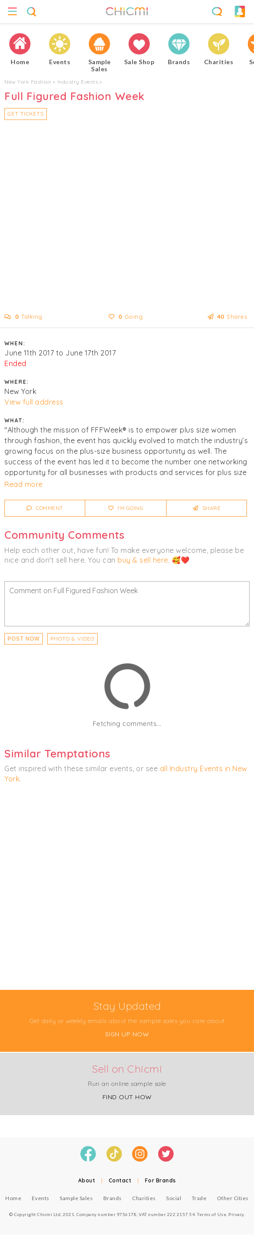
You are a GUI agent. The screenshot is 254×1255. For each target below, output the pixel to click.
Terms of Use (211, 1214)
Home (13, 1198)
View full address (34, 402)
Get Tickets (26, 113)
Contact (120, 1180)
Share (207, 508)
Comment (45, 508)
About (86, 1180)
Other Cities (233, 1198)
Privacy (236, 1214)
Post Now (24, 639)
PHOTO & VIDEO (72, 638)
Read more (23, 484)
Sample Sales (76, 1198)
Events (40, 1198)
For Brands (160, 1180)
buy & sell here (143, 560)
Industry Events (78, 81)
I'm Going (126, 508)
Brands (112, 1198)
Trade (199, 1198)
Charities (144, 1198)
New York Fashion (27, 81)
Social (173, 1198)
